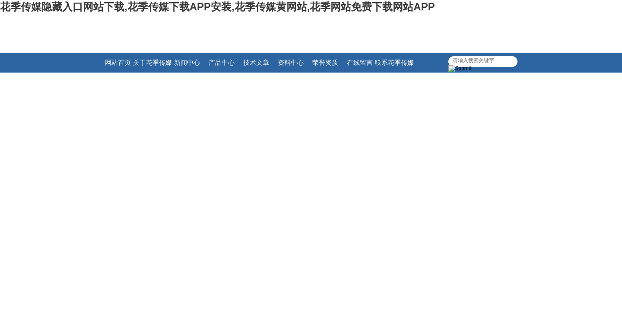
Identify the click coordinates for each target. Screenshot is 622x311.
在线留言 (360, 62)
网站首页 (118, 62)
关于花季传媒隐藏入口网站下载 (152, 66)
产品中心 (222, 62)
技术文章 (256, 62)
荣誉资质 (325, 62)
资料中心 (291, 62)
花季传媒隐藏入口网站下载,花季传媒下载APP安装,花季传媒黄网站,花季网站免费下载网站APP (217, 7)
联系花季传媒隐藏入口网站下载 (394, 66)
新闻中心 (187, 62)
